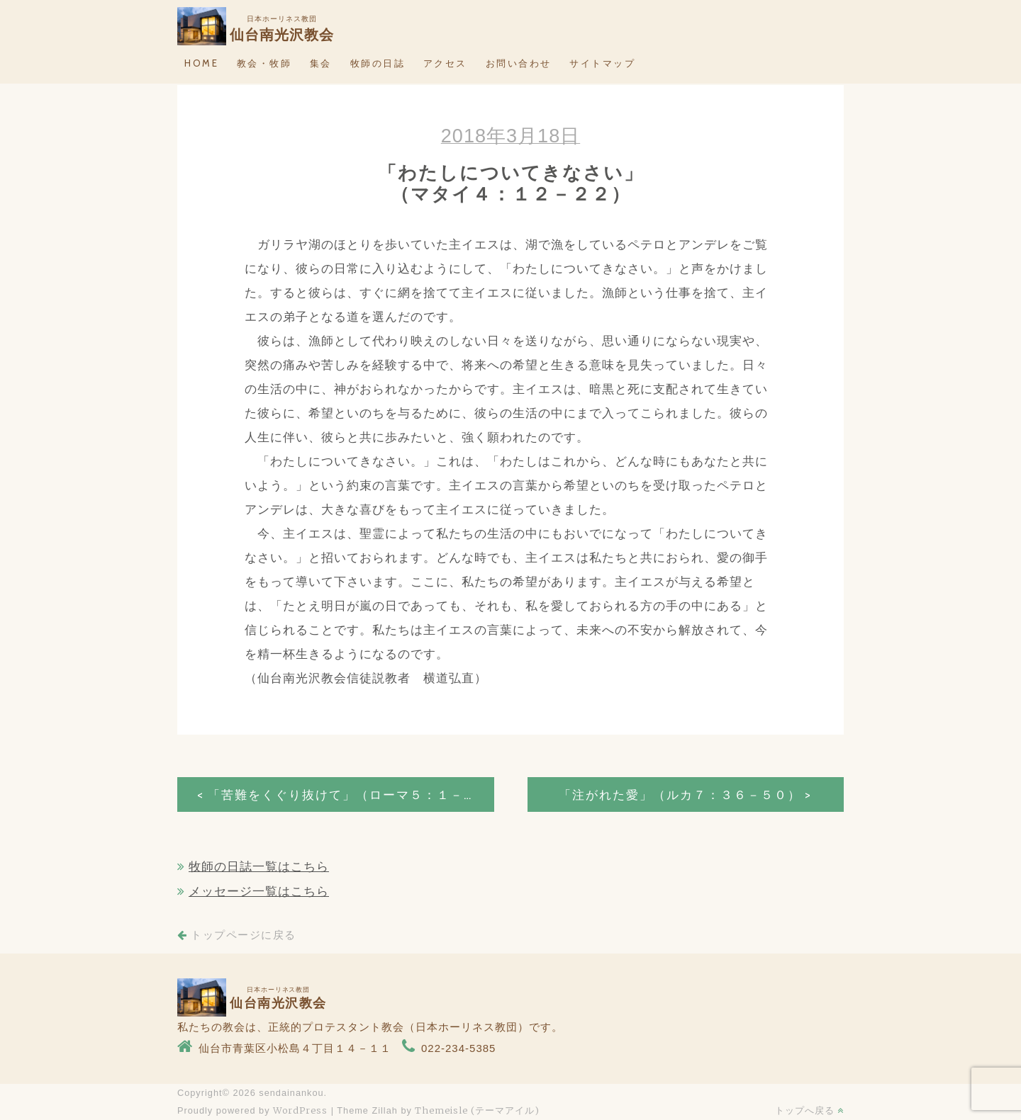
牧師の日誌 (378, 63)
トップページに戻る (236, 935)
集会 (321, 63)
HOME (201, 63)
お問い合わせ (519, 63)
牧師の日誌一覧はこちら (259, 866)
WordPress (300, 1110)
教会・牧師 (264, 63)
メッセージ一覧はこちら (259, 891)
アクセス (445, 63)
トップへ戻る (809, 1110)
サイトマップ (602, 63)
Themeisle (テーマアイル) (477, 1110)
